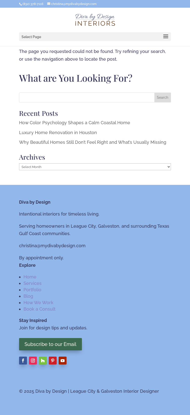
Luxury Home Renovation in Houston (58, 132)
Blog (28, 296)
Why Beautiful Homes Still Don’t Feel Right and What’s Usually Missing (92, 142)
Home (30, 276)
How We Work (38, 302)
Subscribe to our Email (50, 344)
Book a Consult (39, 309)
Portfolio (32, 289)
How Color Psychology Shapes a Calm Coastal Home (74, 122)
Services (33, 283)
